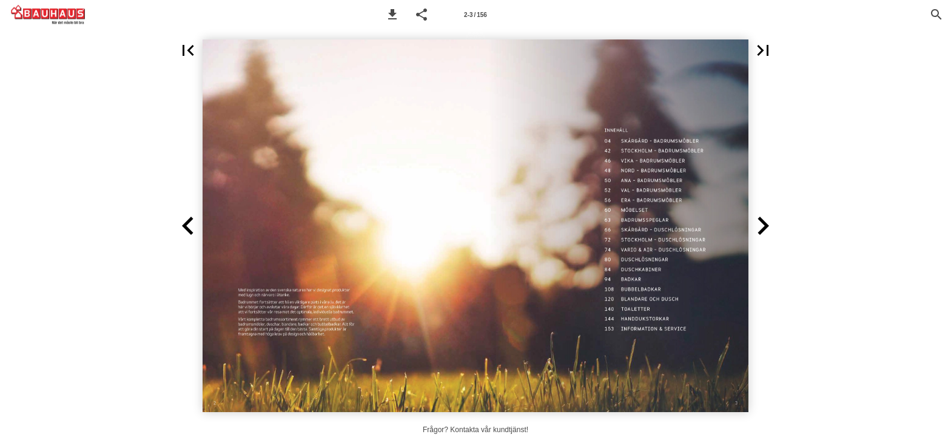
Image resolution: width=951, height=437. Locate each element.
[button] (392, 14)
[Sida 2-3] (475, 14)
